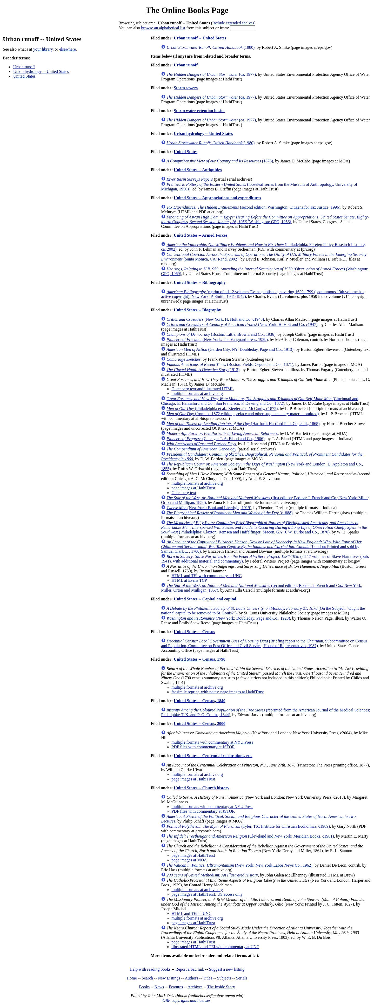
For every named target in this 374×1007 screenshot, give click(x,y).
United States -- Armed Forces (200, 235)
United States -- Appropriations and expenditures (217, 198)
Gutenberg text (183, 492)
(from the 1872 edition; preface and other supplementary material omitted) (242, 414)
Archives (195, 987)
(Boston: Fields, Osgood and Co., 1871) (229, 364)
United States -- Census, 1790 (199, 659)
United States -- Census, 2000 (199, 723)
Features (176, 987)
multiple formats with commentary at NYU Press (212, 742)
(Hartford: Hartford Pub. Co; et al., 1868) (242, 423)
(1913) (202, 369)
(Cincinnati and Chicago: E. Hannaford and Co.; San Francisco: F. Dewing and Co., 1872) (259, 401)
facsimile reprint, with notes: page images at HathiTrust (217, 692)
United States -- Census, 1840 (199, 700)
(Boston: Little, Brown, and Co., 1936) (221, 334)
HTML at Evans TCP (189, 580)
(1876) (219, 161)
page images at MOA (189, 860)
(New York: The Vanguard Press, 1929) (217, 339)
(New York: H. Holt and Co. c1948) (215, 319)
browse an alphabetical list (163, 28)
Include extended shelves (233, 23)
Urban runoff (24, 67)
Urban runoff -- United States (200, 38)
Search (147, 978)
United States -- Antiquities (198, 170)
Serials (242, 978)
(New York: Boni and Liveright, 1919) (208, 507)
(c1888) (229, 513)
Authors (191, 978)
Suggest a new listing (226, 969)
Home (132, 978)
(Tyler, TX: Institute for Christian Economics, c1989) (248, 826)
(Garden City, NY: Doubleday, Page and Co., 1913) (229, 349)
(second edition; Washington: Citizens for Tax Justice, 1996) (253, 207)
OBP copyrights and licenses (186, 1000)
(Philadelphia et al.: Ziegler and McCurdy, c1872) (222, 408)
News (159, 987)
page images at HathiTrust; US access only (207, 894)
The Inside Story (221, 987)
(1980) (210, 47)
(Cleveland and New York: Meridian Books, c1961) (250, 836)
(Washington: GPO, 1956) (265, 219)
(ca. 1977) (211, 74)
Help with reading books (150, 969)
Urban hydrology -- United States (41, 71)
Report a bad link (189, 969)
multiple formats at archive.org (197, 393)
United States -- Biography (197, 310)
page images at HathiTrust (193, 488)
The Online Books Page (186, 10)
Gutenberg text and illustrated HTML (202, 389)
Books (144, 987)
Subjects (224, 978)
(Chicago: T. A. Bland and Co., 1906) (215, 438)
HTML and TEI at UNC (191, 913)
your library (43, 49)
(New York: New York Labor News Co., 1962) (239, 865)
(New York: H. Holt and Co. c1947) (241, 324)
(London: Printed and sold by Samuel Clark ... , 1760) (261, 546)
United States (24, 76)
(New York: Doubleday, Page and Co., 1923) (228, 618)
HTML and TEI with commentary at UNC (206, 575)
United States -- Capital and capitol (205, 599)
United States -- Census (194, 631)
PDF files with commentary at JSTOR (203, 747)
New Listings (169, 978)
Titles (207, 978)
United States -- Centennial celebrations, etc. (213, 755)
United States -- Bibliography (200, 282)
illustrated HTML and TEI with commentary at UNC (215, 946)
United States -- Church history (201, 788)
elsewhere (67, 49)
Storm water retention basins (199, 110)
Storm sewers (186, 88)
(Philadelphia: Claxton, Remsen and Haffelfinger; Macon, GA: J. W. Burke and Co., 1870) (264, 527)
